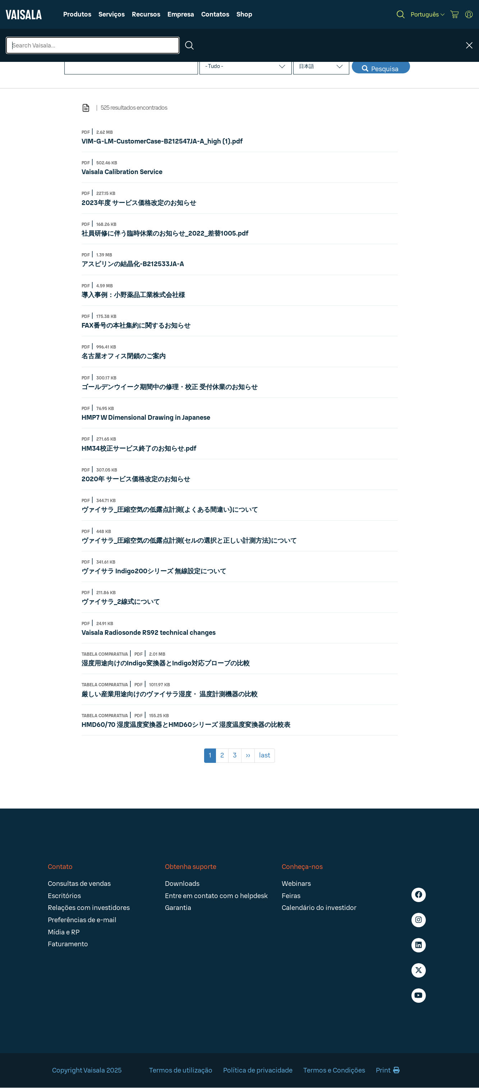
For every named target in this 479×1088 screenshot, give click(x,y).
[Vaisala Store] (454, 14)
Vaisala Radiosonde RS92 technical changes (149, 632)
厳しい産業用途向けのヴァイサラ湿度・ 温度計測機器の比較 (170, 694)
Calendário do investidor (319, 907)
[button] (146, 14)
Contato (60, 866)
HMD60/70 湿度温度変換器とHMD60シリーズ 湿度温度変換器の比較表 (186, 724)
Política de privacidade (258, 1070)
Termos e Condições (334, 1070)
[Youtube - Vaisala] (418, 995)
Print (388, 1070)
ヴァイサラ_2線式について (121, 601)
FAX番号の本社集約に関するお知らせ (136, 325)
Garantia (178, 907)
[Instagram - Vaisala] (418, 920)
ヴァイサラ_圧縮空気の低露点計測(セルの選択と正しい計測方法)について (189, 540)
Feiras (291, 896)
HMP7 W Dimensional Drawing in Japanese (146, 417)
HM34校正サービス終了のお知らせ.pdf (139, 448)
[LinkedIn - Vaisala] (418, 945)
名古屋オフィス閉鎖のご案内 (124, 356)
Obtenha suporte (190, 866)
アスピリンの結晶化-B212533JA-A (133, 264)
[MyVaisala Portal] (469, 14)
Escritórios (64, 896)
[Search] (400, 14)
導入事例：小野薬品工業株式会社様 (133, 295)
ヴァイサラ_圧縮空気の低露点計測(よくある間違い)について (170, 509)
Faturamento (68, 944)
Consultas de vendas (79, 883)
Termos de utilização (180, 1070)
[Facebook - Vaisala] (418, 895)
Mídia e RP (63, 932)
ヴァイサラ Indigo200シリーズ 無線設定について (154, 571)
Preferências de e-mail (82, 920)
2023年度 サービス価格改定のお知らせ (139, 203)
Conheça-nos (302, 866)
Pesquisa (380, 69)
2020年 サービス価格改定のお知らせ (136, 479)
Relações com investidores (89, 907)
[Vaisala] (24, 14)
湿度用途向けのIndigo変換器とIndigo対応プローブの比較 (166, 663)
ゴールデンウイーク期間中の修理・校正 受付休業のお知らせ (170, 387)
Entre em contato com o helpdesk (216, 896)
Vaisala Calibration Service (122, 172)
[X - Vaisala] (418, 970)
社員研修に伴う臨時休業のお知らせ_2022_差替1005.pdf (165, 233)
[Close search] (469, 45)
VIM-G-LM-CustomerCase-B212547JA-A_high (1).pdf (162, 141)
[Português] (428, 14)
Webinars (296, 883)
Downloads (182, 883)
